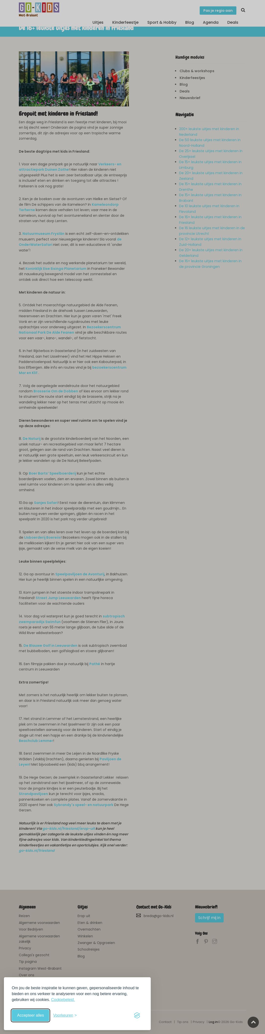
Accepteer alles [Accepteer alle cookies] (30, 1015)
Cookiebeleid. (63, 1000)
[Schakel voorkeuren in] (65, 1015)
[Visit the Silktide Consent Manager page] (137, 1015)
